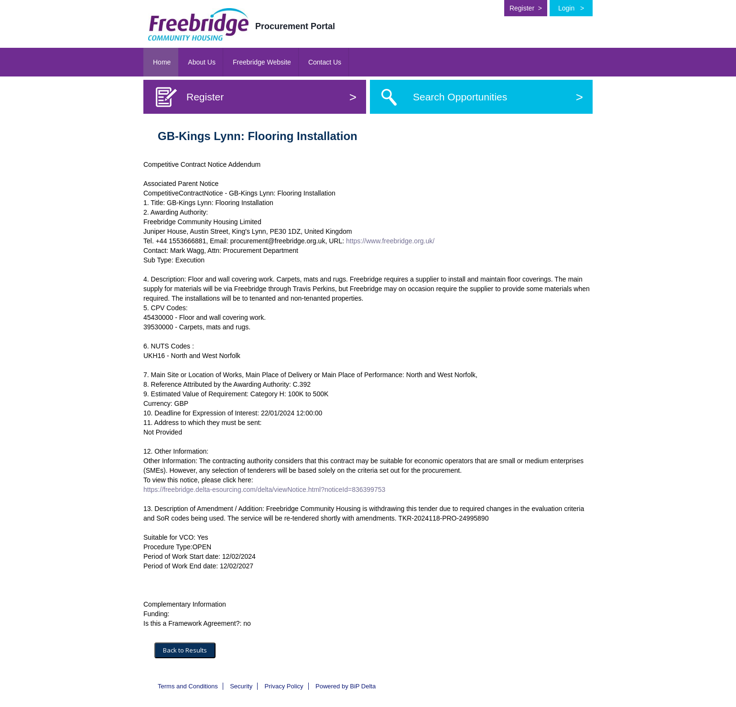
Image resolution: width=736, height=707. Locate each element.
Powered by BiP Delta (345, 686)
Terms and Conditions (188, 686)
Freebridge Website (262, 62)
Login (571, 8)
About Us (202, 62)
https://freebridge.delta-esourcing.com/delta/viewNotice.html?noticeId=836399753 (264, 489)
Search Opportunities (498, 97)
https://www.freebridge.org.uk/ (390, 241)
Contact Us (324, 62)
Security (241, 686)
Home (162, 62)
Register (525, 8)
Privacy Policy (284, 686)
